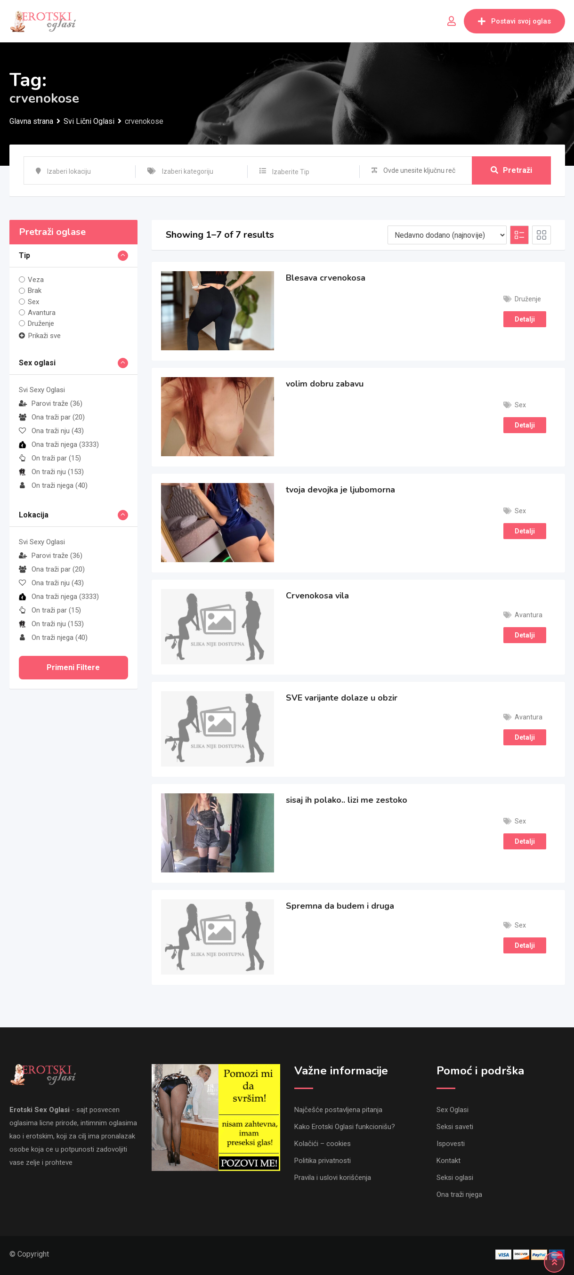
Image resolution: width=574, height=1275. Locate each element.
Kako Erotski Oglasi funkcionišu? (344, 1126)
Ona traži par (52, 417)
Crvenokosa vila (317, 595)
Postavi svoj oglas (514, 21)
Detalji (525, 319)
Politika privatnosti (322, 1160)
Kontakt (449, 1160)
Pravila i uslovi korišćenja (332, 1177)
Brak (34, 290)
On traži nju (51, 472)
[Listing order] (447, 235)
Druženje (41, 323)
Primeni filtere (73, 667)
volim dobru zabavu (325, 383)
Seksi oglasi (455, 1177)
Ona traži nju (51, 431)
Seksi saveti (455, 1126)
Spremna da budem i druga (340, 906)
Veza (36, 279)
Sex (33, 302)
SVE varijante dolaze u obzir (341, 697)
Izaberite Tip (290, 172)
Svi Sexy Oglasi (42, 390)
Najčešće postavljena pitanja (338, 1110)
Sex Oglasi (453, 1110)
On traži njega (53, 485)
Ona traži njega (59, 444)
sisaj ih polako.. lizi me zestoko (346, 800)
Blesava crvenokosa (325, 277)
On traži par (50, 458)
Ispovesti (451, 1143)
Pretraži (511, 170)
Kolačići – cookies (322, 1143)
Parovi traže (50, 403)
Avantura (42, 312)
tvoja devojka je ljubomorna (340, 489)
